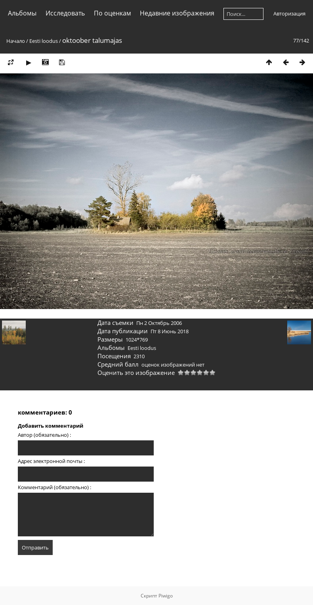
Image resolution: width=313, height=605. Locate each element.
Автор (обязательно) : (44, 434)
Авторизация (289, 13)
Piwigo (165, 595)
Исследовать (65, 13)
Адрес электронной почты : (51, 461)
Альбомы (22, 13)
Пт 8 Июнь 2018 (170, 331)
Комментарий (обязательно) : (54, 487)
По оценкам (112, 13)
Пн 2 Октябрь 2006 (159, 323)
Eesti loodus (43, 40)
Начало (15, 40)
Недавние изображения (177, 13)
